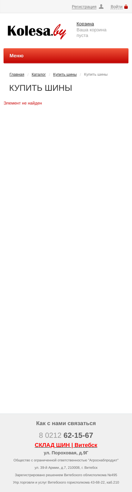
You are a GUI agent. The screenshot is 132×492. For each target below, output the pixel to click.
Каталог (39, 74)
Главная (17, 74)
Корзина (85, 23)
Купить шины (65, 74)
